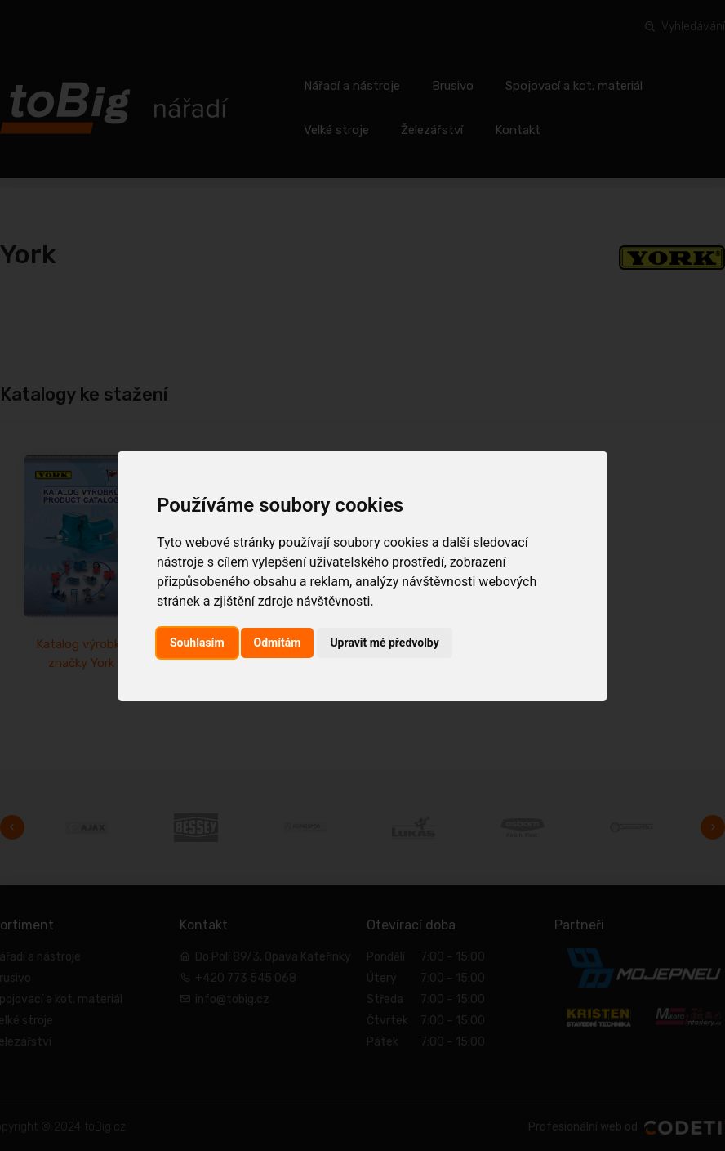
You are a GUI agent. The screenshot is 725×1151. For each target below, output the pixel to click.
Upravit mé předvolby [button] (384, 642)
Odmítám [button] (277, 642)
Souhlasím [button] (197, 642)
